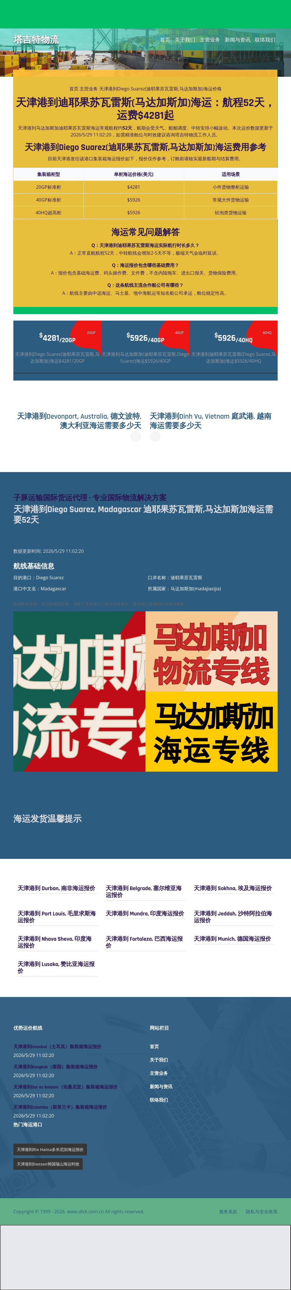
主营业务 (210, 39)
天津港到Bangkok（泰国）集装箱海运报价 (55, 1067)
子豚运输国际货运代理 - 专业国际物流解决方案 (92, 497)
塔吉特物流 (36, 39)
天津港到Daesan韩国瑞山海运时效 (48, 1163)
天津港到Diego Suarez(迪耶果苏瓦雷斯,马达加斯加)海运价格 (160, 89)
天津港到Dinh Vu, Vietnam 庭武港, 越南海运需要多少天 (213, 421)
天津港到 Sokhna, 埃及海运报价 (233, 888)
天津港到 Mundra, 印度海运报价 (145, 913)
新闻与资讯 (237, 39)
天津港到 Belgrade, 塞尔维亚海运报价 (144, 891)
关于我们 (185, 39)
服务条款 (228, 1211)
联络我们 (265, 39)
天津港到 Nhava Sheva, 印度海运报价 (55, 942)
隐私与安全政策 (262, 1211)
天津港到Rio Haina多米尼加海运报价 (50, 1149)
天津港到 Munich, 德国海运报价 (232, 938)
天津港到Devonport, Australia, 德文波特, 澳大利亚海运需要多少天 (80, 421)
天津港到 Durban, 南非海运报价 (56, 888)
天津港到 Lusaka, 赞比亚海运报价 (56, 967)
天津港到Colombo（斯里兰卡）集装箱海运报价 (60, 1107)
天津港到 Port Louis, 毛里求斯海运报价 (57, 917)
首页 (165, 39)
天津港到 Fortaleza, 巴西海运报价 (144, 942)
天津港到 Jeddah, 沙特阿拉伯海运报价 (233, 917)
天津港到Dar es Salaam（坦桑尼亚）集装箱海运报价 (65, 1087)
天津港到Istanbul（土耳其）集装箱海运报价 (57, 1047)
